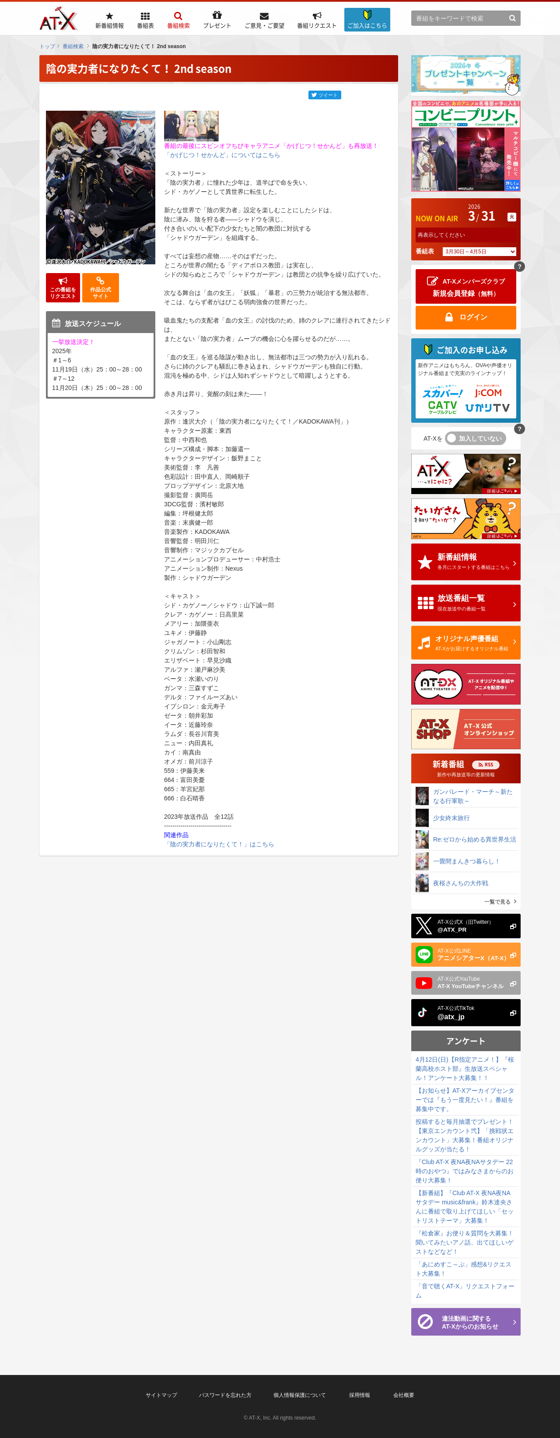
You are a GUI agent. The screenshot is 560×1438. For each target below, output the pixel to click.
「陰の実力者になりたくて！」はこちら (219, 844)
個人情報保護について (299, 1395)
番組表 (425, 251)
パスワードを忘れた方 (225, 1395)
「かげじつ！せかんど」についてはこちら (222, 154)
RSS (489, 764)
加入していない (480, 438)
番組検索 (73, 46)
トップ (47, 46)
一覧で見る (497, 902)
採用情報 (359, 1395)
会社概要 (403, 1395)
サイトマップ (161, 1395)
